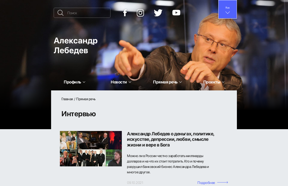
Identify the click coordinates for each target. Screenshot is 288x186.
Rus (228, 7)
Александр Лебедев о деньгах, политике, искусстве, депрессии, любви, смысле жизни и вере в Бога (170, 139)
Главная (67, 99)
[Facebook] (125, 12)
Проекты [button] (211, 82)
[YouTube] (176, 13)
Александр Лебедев (76, 45)
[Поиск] (82, 13)
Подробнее (212, 182)
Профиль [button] (72, 82)
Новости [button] (119, 82)
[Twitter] (158, 13)
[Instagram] (140, 13)
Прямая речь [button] (165, 82)
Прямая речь (85, 99)
